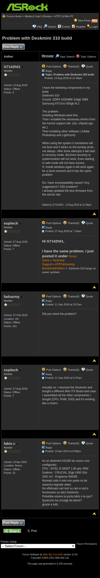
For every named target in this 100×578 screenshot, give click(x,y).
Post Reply (12, 47)
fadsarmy (13, 297)
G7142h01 (13, 67)
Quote (89, 66)
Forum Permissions (88, 544)
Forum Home (14, 16)
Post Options (51, 66)
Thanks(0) (71, 66)
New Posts (84, 20)
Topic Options (86, 56)
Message (48, 56)
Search (52, 26)
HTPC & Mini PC (64, 16)
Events (64, 26)
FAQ (39, 26)
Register (81, 26)
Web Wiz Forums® (53, 554)
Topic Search (65, 56)
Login (95, 26)
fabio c (11, 443)
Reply (48, 71)
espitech (12, 223)
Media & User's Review (38, 16)
